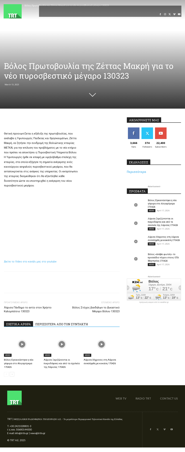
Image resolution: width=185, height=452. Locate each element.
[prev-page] (6, 374)
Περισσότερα (136, 172)
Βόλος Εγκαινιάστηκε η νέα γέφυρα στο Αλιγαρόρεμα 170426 (18, 363)
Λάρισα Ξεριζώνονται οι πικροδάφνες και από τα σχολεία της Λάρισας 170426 (62, 363)
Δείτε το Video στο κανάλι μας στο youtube (30, 261)
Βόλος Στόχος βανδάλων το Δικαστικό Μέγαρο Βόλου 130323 (96, 309)
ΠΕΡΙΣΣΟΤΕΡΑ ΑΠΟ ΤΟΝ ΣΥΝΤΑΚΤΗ (61, 324)
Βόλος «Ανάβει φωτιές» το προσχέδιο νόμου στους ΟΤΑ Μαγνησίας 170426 (163, 257)
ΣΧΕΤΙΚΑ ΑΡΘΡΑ (18, 324)
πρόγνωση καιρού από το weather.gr (154, 302)
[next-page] (12, 374)
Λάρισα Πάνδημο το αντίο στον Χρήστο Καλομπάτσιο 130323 (27, 309)
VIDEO (7, 355)
